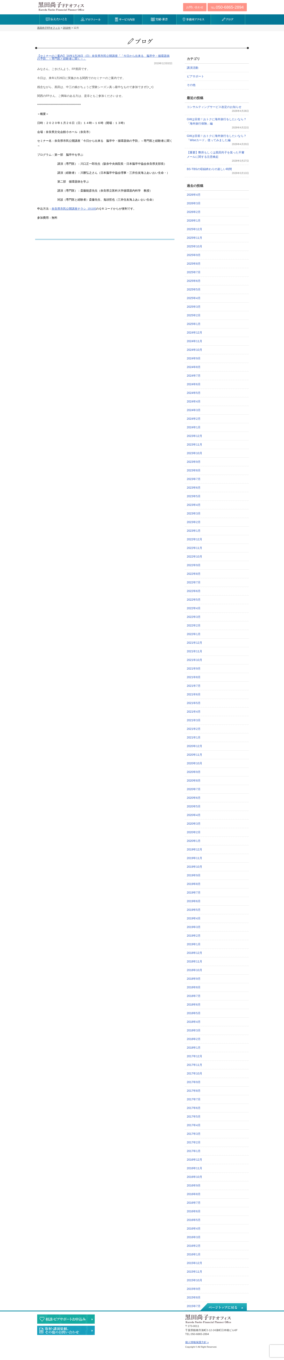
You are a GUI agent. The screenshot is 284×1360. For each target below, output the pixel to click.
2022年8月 (194, 573)
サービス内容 (125, 19)
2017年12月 (194, 1056)
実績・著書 (159, 19)
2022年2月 (194, 625)
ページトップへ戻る (223, 1307)
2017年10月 (194, 1073)
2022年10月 (194, 556)
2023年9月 (194, 461)
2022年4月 (194, 608)
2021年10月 (194, 660)
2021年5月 (194, 703)
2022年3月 (194, 616)
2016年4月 (194, 1228)
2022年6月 (194, 591)
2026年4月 (194, 194)
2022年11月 (194, 548)
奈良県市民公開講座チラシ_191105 (74, 208)
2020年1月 (194, 840)
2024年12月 (194, 332)
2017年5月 (194, 1116)
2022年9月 (194, 565)
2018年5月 (194, 1013)
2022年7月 (194, 582)
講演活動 (192, 67)
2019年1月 (194, 944)
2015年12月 (194, 1263)
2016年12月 (194, 1159)
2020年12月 (194, 746)
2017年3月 (194, 1133)
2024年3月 (194, 410)
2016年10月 (194, 1176)
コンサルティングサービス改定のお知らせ (214, 107)
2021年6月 (194, 694)
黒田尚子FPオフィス (61, 6)
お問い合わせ (194, 7)
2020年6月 (194, 797)
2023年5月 (194, 496)
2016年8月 (194, 1194)
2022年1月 (194, 634)
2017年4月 (194, 1125)
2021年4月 (194, 711)
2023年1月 (194, 530)
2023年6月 (194, 487)
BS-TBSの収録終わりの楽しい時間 (209, 169)
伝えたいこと (57, 19)
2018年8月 (194, 987)
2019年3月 (194, 927)
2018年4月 (194, 1021)
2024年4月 (194, 401)
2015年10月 (194, 1280)
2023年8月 (194, 470)
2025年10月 (194, 246)
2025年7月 (194, 272)
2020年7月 (194, 789)
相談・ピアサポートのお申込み (66, 1319)
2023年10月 (194, 453)
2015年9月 (194, 1288)
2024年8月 (194, 367)
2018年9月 (194, 978)
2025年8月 (194, 263)
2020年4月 (194, 815)
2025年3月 (194, 306)
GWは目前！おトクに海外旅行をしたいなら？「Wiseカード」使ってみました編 (216, 138)
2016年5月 (194, 1220)
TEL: (227, 7)
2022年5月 (194, 599)
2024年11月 (194, 341)
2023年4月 (194, 504)
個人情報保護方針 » (197, 1342)
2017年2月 (194, 1142)
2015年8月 (194, 1297)
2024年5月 (194, 392)
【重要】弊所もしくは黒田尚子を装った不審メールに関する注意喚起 (215, 154)
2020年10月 (194, 763)
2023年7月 (194, 479)
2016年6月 (194, 1211)
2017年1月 (194, 1151)
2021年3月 (194, 720)
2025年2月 (194, 315)
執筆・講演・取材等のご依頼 (66, 1330)
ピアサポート (195, 76)
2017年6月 (194, 1108)
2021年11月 (194, 651)
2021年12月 (194, 642)
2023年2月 (194, 522)
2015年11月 (194, 1271)
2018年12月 (194, 952)
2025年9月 (194, 255)
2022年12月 (194, 539)
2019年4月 (194, 918)
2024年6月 (194, 384)
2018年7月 (194, 996)
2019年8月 (194, 884)
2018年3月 (194, 1030)
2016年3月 (194, 1237)
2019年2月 (194, 935)
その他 (191, 85)
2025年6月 (194, 280)
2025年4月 (194, 298)
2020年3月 (194, 823)
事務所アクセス (193, 19)
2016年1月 (194, 1254)
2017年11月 (194, 1064)
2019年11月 (194, 858)
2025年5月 (194, 289)
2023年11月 (194, 444)
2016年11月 (194, 1168)
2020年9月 (194, 772)
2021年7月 (194, 685)
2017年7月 (194, 1099)
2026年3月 (194, 203)
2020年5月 (194, 806)
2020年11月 (194, 754)
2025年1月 (194, 324)
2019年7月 (194, 892)
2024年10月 (194, 349)
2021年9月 (194, 668)
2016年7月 (194, 1202)
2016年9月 (194, 1185)
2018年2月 (194, 1039)
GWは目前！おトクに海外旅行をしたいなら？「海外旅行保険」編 (216, 121)
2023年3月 (194, 513)
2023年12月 (194, 436)
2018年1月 (194, 1047)
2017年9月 (194, 1082)
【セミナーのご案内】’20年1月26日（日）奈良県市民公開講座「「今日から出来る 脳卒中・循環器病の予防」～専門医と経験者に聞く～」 (103, 57)
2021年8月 (194, 677)
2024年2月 (194, 418)
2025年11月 (194, 237)
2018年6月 (194, 1004)
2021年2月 (194, 728)
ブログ (228, 19)
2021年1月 (194, 737)
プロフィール (91, 19)
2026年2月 (194, 212)
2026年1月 (194, 220)
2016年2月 (194, 1245)
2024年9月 (194, 358)
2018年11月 (194, 961)
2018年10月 (194, 970)
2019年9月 (194, 875)
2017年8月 (194, 1090)
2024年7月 (194, 375)
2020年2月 (194, 832)
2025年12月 (194, 229)
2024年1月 (194, 427)
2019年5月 (194, 909)
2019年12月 (194, 849)
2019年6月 (194, 901)
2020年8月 (194, 780)
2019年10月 (194, 866)
